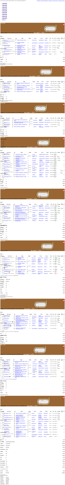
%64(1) (55, 120)
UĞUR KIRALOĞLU (40, 320)
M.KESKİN (34, 160)
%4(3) (55, 49)
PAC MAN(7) (6, 327)
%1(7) (55, 273)
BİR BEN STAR (23, 373)
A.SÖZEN (37, 87)
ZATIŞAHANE (23, 165)
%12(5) (55, 423)
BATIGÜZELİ (23, 45)
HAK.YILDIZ (34, 176)
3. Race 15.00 (4, 6)
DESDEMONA (24, 369)
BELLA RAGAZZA (22, 315)
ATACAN (17, 413)
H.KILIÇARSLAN (35, 210)
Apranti (34, 156)
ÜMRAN (23, 259)
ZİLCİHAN (25, 215)
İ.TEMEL (46, 218)
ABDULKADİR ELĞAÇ (40, 273)
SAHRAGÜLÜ (21, 415)
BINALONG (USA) (23, 212)
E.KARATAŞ (46, 51)
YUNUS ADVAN (40, 257)
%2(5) (55, 45)
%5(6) (55, 166)
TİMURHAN (23, 273)
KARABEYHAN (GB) (20, 87)
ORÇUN (17, 415)
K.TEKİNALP (47, 160)
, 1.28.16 (29, 146)
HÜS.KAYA (47, 172)
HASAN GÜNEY (40, 263)
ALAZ (17, 423)
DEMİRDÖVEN (18, 165)
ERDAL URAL (41, 220)
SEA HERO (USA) (24, 124)
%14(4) (56, 269)
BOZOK (25, 154)
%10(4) (55, 214)
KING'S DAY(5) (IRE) (7, 217)
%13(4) (55, 415)
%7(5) (55, 156)
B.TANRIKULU (46, 421)
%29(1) (55, 162)
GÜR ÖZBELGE (41, 218)
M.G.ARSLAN (34, 51)
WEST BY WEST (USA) (18, 374)
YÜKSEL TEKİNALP (41, 160)
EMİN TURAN (40, 421)
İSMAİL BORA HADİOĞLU (41, 206)
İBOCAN (18, 54)
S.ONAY (45, 436)
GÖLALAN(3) (6, 162)
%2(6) (55, 51)
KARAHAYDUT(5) (7, 45)
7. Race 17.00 (4, 14)
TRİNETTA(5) (6, 361)
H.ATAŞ (46, 174)
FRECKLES (22, 83)
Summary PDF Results (44, 0)
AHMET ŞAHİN (41, 168)
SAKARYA (25, 429)
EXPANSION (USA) (18, 205)
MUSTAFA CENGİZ (39, 261)
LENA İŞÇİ (42, 83)
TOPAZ (23, 47)
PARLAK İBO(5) (6, 176)
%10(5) (55, 89)
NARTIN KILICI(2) (7, 315)
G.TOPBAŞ (47, 170)
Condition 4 (2, 112)
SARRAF (18, 53)
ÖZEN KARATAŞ (41, 363)
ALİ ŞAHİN (40, 434)
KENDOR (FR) (19, 208)
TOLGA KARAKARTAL (40, 316)
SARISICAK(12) (6, 415)
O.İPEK (46, 323)
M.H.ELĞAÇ (46, 45)
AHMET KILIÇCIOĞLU (41, 362)
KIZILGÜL (23, 161)
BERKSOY (17, 174)
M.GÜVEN (45, 415)
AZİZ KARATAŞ (41, 323)
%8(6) (55, 209)
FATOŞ (24, 266)
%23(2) (55, 47)
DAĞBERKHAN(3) (7, 41)
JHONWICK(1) (6, 363)
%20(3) (55, 318)
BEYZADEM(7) (6, 210)
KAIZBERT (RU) (20, 266)
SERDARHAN (19, 47)
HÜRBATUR (18, 160)
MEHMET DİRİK (41, 419)
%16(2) (55, 126)
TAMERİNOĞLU (18, 161)
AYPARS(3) (6, 259)
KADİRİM (17, 168)
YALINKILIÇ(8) (6, 431)
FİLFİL (23, 257)
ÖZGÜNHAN (19, 51)
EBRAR (21, 269)
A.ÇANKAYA (34, 49)
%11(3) (56, 266)
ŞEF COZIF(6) (6, 413)
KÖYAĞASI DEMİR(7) (7, 265)
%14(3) (55, 163)
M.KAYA (33, 413)
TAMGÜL (21, 154)
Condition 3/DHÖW (4, 32)
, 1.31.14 (26, 308)
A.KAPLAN (47, 91)
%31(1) (55, 87)
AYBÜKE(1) (6, 85)
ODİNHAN (19, 271)
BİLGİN (19, 269)
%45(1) (55, 374)
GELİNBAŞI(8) (6, 169)
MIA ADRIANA (25, 321)
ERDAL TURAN (41, 156)
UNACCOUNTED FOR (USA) (20, 320)
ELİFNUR (21, 261)
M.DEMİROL (47, 162)
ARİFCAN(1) (6, 423)
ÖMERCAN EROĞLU (41, 120)
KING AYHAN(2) (6, 369)
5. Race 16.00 (4, 10)
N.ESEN (45, 266)
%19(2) (55, 205)
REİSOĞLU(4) (6, 269)
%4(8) (55, 168)
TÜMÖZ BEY (20, 259)
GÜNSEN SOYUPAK (40, 415)
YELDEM (22, 263)
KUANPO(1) (6, 214)
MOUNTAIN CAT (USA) (19, 328)
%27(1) (55, 413)
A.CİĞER (46, 83)
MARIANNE (21, 367)
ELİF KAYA (40, 413)
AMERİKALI (17, 363)
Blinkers (12, 41)
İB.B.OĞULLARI (47, 87)
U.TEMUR (33, 425)
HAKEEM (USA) (17, 371)
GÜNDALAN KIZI (24, 163)
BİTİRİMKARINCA (19, 427)
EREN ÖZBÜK (40, 318)
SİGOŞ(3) (5, 122)
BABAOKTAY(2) (6, 86)
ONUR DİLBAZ (41, 122)
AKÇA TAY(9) (6, 425)
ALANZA (23, 427)
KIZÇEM (20, 413)
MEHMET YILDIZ (42, 154)
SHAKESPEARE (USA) (18, 370)
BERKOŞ (17, 419)
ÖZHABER (19, 45)
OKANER (17, 421)
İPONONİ (23, 51)
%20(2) (56, 259)
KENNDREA (23, 85)
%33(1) (56, 258)
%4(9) (55, 167)
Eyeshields (6, 43)
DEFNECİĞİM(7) (6, 51)
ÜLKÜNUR (23, 49)
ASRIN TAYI (23, 205)
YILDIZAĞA (18, 164)
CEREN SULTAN (23, 53)
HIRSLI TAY (22, 176)
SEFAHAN (19, 42)
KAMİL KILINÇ (40, 429)
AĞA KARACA (18, 163)
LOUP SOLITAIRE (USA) (20, 368)
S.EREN (46, 216)
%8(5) (55, 261)
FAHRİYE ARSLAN (39, 259)
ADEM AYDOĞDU (42, 210)
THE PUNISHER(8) (7, 207)
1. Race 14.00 (4, 3)
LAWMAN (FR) (28, 91)
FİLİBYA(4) (6, 216)
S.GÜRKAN (47, 85)
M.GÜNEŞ (46, 47)
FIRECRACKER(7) (7, 365)
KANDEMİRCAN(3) (7, 417)
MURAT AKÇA (40, 266)
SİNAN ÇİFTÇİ (40, 269)
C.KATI (46, 168)
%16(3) (55, 417)
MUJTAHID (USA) (18, 220)
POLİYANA (21, 168)
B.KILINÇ (33, 427)
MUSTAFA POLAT (42, 158)
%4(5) (55, 370)
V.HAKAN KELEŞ (40, 54)
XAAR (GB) (28, 85)
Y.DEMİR (46, 220)
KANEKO (15, 119)
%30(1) (56, 257)
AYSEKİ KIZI (21, 172)
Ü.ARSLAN (46, 259)
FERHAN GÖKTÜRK (40, 372)
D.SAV (46, 210)
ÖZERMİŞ (22, 42)
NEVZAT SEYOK (39, 427)
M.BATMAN (46, 413)
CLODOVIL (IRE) (19, 89)
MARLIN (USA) (25, 363)
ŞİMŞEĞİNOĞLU (18, 431)
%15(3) (55, 122)
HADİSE (19, 124)
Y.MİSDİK (46, 361)
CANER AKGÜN (41, 89)
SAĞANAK (25, 168)
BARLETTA (23, 317)
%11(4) (55, 85)
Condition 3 (2, 76)
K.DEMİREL (34, 429)
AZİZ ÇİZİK (40, 370)
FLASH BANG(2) (6, 119)
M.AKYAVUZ (34, 172)
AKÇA (21, 425)
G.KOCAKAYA (35, 122)
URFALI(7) (6, 167)
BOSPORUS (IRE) (18, 317)
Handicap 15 (2, 198)
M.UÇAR (45, 417)
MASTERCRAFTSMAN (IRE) (18, 122)
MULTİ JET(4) (6, 174)
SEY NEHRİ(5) (6, 427)
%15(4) (55, 321)
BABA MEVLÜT (18, 158)
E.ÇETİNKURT (47, 126)
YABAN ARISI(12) (7, 160)
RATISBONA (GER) (23, 371)
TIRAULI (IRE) (23, 91)
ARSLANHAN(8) (6, 376)
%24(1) (55, 161)
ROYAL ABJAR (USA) (18, 210)
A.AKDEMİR (34, 369)
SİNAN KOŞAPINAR (41, 214)
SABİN (18, 119)
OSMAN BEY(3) (6, 318)
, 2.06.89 (29, 198)
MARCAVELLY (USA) (18, 369)
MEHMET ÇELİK (41, 91)
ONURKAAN (19, 49)
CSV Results (50, 0)
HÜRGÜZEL (23, 158)
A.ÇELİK (33, 47)
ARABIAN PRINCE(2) (7, 53)
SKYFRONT (18, 126)
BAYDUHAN (23, 126)
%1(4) (55, 325)
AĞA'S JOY (26, 323)
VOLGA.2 (18, 43)
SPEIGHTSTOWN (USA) (21, 218)
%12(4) (55, 158)
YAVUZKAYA (19, 85)
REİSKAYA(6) (6, 172)
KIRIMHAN (17, 176)
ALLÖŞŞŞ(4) (6, 374)
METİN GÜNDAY (41, 85)
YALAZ (19, 261)
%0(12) (55, 436)
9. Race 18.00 (4, 17)
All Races (4, 19)
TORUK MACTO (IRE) (18, 209)
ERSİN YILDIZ (41, 212)
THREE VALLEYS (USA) (19, 365)
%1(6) (55, 328)
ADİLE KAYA (41, 172)
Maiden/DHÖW (3, 146)
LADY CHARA (25, 209)
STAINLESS (27, 319)
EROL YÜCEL (41, 162)
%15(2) (55, 154)
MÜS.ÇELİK (38, 85)
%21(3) (55, 91)
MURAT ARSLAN (41, 49)
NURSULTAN (18, 322)
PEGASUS (19, 264)
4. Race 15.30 (4, 8)
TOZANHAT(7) (6, 429)
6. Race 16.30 (4, 12)
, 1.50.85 (36, 32)
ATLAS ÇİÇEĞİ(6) (7, 49)
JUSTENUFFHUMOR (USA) (20, 319)
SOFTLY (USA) (17, 212)
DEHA (15, 126)
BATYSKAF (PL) (20, 46)
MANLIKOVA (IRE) (21, 361)
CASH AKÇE (16, 124)
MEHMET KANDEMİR (40, 417)
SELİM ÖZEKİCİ (41, 51)
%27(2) (55, 83)
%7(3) (55, 271)
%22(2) (55, 361)
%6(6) (55, 165)
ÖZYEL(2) (5, 263)
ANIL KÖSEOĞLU (41, 46)
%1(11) (55, 429)
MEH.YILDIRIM (46, 434)
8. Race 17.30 (4, 16)
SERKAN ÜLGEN (41, 328)
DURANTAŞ (18, 429)
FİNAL (25, 261)
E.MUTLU (46, 214)
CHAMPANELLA (17, 376)
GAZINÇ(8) (6, 261)
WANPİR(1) (6, 273)
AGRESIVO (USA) (18, 207)
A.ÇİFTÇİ (45, 49)
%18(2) (55, 421)
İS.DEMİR (33, 206)
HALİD (24, 269)
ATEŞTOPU (18, 425)
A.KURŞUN (38, 89)
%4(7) (55, 365)
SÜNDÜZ (21, 429)
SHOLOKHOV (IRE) (18, 372)
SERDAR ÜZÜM (41, 87)
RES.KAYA (46, 124)
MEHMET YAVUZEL (40, 322)
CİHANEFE (19, 257)
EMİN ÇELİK (40, 425)
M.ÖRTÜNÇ (46, 427)
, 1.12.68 (26, 112)
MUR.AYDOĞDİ (47, 120)
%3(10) (55, 172)
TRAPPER (17, 214)
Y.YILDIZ (46, 365)
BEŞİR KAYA (41, 124)
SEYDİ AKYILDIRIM (41, 126)
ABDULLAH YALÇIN (41, 47)
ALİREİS (17, 172)
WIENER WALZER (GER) (19, 375)
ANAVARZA (24, 425)
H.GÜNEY (45, 263)
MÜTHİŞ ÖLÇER (41, 374)
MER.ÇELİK (34, 45)
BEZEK (20, 174)
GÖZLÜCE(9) (6, 156)
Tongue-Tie (8, 83)
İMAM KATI (41, 176)
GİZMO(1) (5, 47)
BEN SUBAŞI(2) (6, 153)
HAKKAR (18, 83)
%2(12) (55, 176)
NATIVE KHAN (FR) (19, 321)
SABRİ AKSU (40, 436)
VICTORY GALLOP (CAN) (19, 215)
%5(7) (55, 174)
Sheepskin (10, 220)
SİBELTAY (23, 420)
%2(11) (55, 160)
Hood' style (11, 47)
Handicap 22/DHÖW (4, 250)
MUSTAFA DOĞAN (41, 174)
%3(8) (55, 427)
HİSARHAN (24, 413)
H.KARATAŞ (38, 83)
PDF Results (39, 0)
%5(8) (55, 207)
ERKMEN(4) (6, 40)
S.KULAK (46, 321)
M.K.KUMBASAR (36, 124)
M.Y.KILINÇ (46, 429)
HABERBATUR (18, 166)
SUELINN (24, 365)
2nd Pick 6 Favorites (62, 0)
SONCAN (17, 170)
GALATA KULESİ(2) (7, 419)
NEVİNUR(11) (6, 421)
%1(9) (55, 434)
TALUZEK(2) (6, 220)
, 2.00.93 (32, 76)
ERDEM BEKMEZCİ (40, 366)
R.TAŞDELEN (46, 257)
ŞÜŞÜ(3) (5, 206)
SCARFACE (19, 91)
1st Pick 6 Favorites (55, 0)
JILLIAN (20, 363)
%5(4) (55, 124)
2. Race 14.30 (4, 5)
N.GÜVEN (45, 425)
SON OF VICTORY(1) (7, 323)
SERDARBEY (19, 52)
